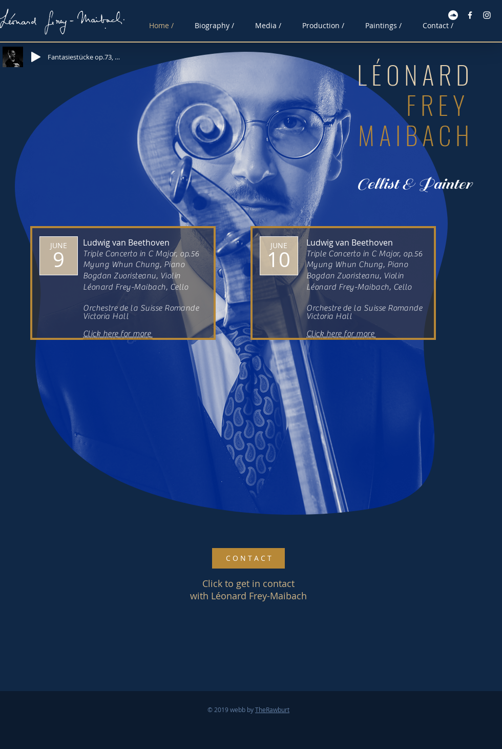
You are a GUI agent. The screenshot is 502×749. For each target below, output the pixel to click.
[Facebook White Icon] (470, 15)
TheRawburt (272, 709)
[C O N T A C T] (248, 558)
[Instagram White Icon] (487, 15)
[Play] (35, 57)
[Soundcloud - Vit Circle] (453, 15)
